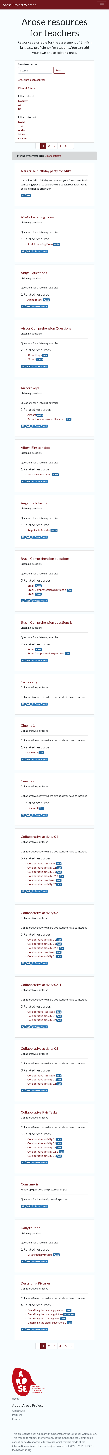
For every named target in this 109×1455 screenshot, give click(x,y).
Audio (21, 130)
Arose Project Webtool (20, 5)
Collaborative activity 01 (39, 837)
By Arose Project (39, 251)
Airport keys (34, 355)
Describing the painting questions (46, 1310)
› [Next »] (71, 145)
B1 (23, 195)
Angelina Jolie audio (38, 530)
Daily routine (30, 1228)
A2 (19, 105)
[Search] (35, 70)
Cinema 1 (28, 725)
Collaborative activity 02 (41, 867)
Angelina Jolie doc (34, 503)
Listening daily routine (39, 1254)
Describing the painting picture (45, 1314)
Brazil (30, 585)
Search (59, 70)
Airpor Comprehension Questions (46, 328)
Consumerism (31, 1184)
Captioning (29, 682)
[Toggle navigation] (101, 4)
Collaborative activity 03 (41, 871)
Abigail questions (34, 273)
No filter (23, 100)
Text (20, 125)
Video (21, 134)
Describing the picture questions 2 (46, 1322)
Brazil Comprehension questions (45, 558)
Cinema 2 (32, 752)
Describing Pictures (36, 1283)
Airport (31, 359)
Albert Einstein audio (39, 474)
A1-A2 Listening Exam (37, 217)
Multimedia (24, 138)
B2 (19, 109)
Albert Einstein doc (35, 447)
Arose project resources (31, 79)
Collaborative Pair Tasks (41, 863)
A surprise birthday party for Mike (46, 171)
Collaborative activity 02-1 (42, 875)
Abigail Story (34, 299)
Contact (16, 1418)
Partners (17, 1414)
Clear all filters (26, 88)
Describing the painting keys (43, 1318)
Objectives (18, 1410)
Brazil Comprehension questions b (46, 589)
